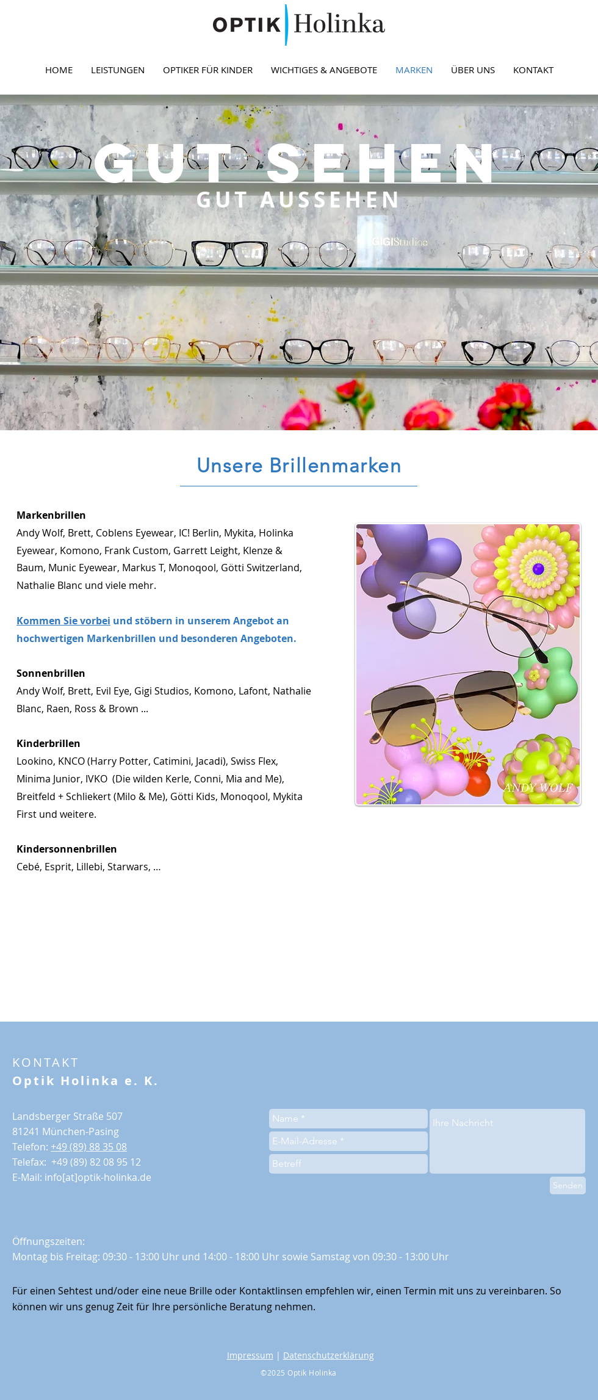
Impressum (250, 1355)
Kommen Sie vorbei (63, 620)
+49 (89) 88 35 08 (89, 1146)
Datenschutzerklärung (328, 1355)
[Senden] (568, 1185)
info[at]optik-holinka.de (98, 1177)
